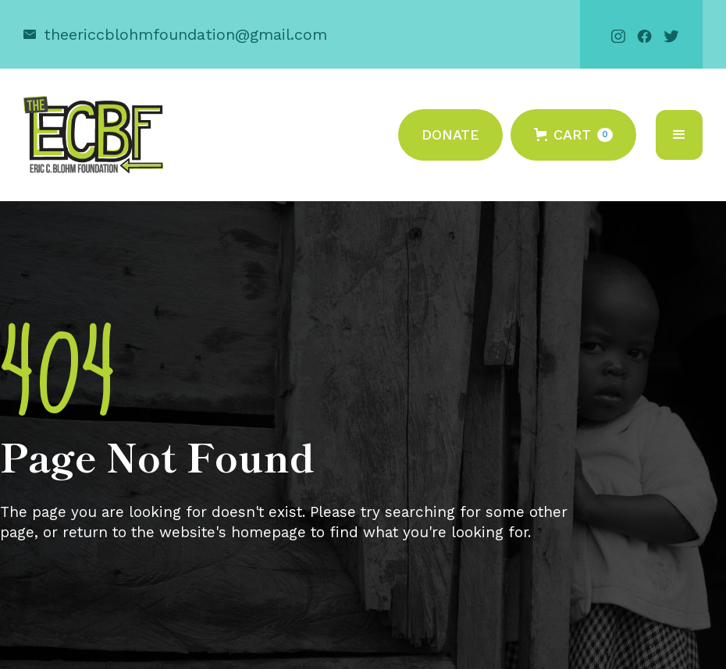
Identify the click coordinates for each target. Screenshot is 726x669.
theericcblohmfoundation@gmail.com (185, 34)
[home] (93, 135)
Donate (450, 134)
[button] (573, 134)
